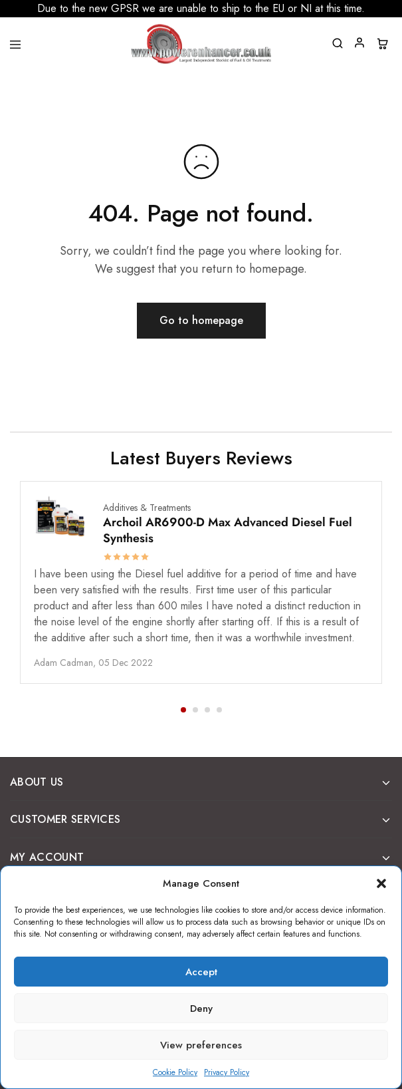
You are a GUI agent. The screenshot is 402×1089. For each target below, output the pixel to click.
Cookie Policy (175, 1072)
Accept (201, 972)
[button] (381, 883)
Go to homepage (201, 320)
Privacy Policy (226, 1072)
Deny (201, 1008)
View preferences (201, 1045)
